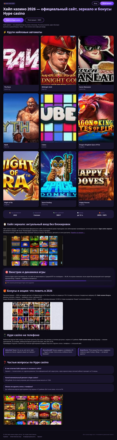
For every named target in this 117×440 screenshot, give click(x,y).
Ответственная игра (15, 436)
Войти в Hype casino (13, 20)
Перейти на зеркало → (78, 232)
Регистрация (107, 3)
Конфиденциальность (29, 436)
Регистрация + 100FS (34, 20)
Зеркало (39, 436)
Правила (5, 436)
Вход (95, 3)
